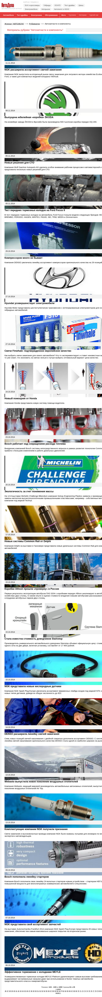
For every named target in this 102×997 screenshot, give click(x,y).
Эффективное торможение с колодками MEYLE (33, 972)
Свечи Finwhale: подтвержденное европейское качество (38, 351)
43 (21, 991)
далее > (58, 993)
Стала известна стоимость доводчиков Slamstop (34, 638)
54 (44, 991)
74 (87, 991)
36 (5, 991)
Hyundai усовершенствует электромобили (29, 303)
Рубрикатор (34, 24)
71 (80, 991)
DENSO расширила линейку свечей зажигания (32, 734)
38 (10, 991)
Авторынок (45, 9)
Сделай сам (93, 15)
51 (38, 991)
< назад (58, 989)
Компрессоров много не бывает (23, 258)
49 (33, 991)
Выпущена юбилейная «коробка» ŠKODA (29, 117)
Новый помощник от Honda (21, 398)
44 (23, 991)
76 (91, 991)
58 (53, 991)
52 (40, 991)
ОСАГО (57, 5)
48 (31, 991)
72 (83, 991)
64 (65, 991)
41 (16, 991)
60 (57, 991)
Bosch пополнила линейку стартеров (27, 876)
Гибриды (47, 5)
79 (98, 991)
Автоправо (83, 15)
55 (46, 991)
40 (14, 991)
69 (76, 991)
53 (42, 991)
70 (78, 991)
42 (18, 991)
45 (25, 991)
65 (67, 991)
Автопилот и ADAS (61, 9)
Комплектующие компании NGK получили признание (36, 829)
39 (12, 991)
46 (27, 991)
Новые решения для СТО (19, 162)
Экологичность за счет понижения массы (29, 491)
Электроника (36, 15)
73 (85, 991)
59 (55, 991)
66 (70, 991)
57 (51, 991)
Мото (63, 15)
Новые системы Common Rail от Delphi (28, 541)
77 (93, 991)
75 (89, 991)
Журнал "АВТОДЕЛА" (14, 24)
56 (49, 991)
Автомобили (8, 15)
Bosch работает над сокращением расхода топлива (35, 443)
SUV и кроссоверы (32, 5)
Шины (81, 5)
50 (36, 991)
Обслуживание (51, 15)
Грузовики (72, 15)
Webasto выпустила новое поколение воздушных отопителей (41, 781)
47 (29, 991)
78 (96, 991)
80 (100, 991)
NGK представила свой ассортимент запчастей (33, 924)
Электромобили (31, 9)
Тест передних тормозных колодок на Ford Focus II (35, 210)
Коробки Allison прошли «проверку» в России (32, 589)
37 (7, 991)
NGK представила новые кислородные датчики (33, 686)
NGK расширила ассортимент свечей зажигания (33, 69)
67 (72, 991)
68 (74, 991)
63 (63, 991)
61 (59, 991)
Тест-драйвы (69, 5)
